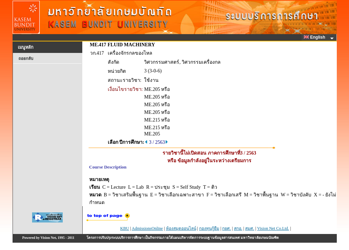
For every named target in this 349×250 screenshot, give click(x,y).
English (315, 37)
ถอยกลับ (25, 58)
